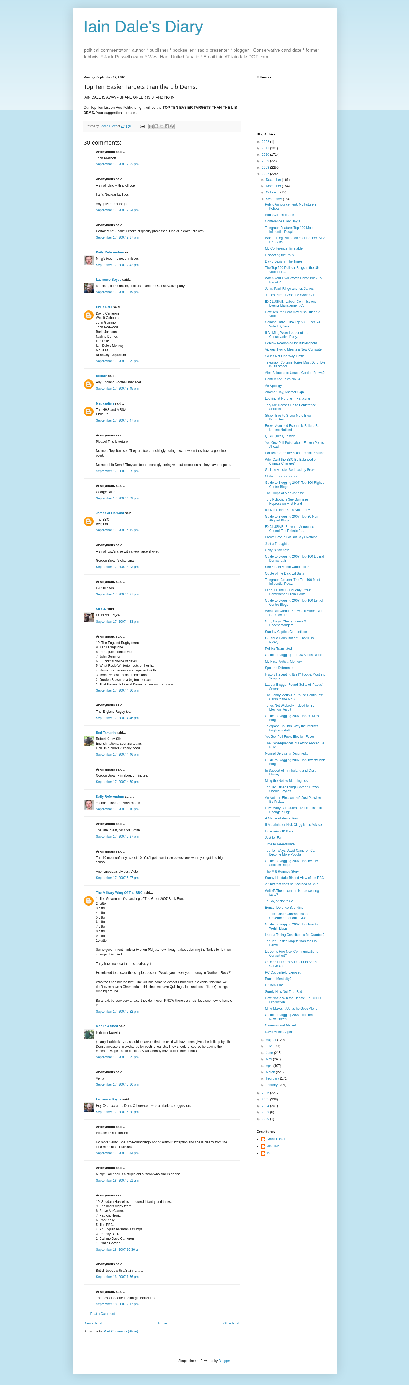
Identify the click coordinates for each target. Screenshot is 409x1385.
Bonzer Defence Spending (284, 907)
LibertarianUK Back (279, 831)
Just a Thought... (277, 544)
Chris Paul (104, 307)
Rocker (101, 376)
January (272, 1085)
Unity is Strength (277, 550)
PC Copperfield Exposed (283, 972)
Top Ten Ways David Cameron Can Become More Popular (290, 852)
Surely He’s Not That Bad (283, 992)
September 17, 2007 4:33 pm (117, 622)
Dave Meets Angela (279, 1032)
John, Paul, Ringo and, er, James (289, 289)
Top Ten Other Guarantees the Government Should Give (287, 916)
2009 (266, 161)
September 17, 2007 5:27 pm (117, 836)
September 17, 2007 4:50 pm (117, 782)
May (269, 1059)
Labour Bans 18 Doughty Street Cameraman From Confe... (288, 592)
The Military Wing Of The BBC (119, 893)
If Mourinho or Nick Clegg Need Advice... (294, 825)
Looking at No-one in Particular (287, 398)
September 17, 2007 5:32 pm (117, 1012)
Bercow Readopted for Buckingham (291, 343)
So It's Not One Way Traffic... (286, 356)
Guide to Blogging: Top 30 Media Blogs (293, 655)
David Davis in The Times (283, 261)
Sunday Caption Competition (286, 632)
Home (162, 1323)
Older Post (231, 1323)
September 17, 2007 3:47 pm (117, 420)
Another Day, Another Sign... (285, 392)
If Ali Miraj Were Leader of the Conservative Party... (286, 334)
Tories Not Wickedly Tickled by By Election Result (289, 707)
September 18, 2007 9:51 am (117, 1180)
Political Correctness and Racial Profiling (294, 453)
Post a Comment (102, 1314)
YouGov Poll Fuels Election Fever (289, 737)
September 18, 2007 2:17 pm (117, 1304)
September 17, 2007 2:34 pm (117, 210)
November (274, 186)
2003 (266, 1112)
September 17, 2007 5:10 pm (117, 809)
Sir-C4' (101, 609)
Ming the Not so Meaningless (286, 781)
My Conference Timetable (284, 248)
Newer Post (93, 1323)
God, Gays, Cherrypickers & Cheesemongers (285, 623)
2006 (266, 1093)
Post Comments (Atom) (121, 1331)
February (273, 1078)
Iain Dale (273, 1146)
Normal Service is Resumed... (287, 753)
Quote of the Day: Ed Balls (284, 573)
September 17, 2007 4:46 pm (117, 718)
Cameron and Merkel (280, 1025)
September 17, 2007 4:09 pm (117, 498)
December (274, 180)
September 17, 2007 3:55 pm (117, 471)
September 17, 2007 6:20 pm (117, 1112)
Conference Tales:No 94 (282, 379)
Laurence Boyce (109, 280)
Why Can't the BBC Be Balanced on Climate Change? (291, 461)
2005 (266, 1099)
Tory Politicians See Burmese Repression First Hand (286, 501)
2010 (266, 155)
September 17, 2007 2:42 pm (117, 265)
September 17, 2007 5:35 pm (117, 1057)
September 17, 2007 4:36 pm (117, 690)
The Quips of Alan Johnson (284, 493)
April (269, 1066)
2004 (266, 1106)
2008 (266, 168)
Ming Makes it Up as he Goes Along (291, 1008)
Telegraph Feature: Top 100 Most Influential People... (289, 230)
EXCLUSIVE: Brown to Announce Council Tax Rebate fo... (289, 528)
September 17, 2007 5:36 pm (117, 1084)
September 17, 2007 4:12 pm (117, 530)
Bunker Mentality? (278, 979)
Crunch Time (274, 985)
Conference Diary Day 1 (282, 221)
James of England (110, 513)
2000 (266, 1119)
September (274, 199)
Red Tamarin (106, 733)
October (272, 192)
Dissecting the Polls (279, 255)
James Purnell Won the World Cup (290, 295)
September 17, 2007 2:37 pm (117, 237)
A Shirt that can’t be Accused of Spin (291, 884)
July (269, 1046)
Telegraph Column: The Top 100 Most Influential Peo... (292, 582)
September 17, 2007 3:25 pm (117, 361)
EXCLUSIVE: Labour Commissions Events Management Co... (290, 303)
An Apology (273, 386)
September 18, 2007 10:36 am (118, 1250)
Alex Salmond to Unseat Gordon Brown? (294, 373)
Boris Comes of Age (279, 215)
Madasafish (105, 403)
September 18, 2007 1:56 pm (117, 1277)
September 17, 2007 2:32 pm (117, 164)
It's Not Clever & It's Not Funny (287, 510)
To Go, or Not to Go (279, 901)
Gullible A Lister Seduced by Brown (290, 470)
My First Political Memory (283, 661)
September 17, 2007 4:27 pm (117, 594)
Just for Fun (273, 838)
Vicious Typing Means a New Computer (294, 349)
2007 (266, 174)
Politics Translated (278, 649)
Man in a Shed (107, 1026)
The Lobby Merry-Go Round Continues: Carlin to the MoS (294, 697)
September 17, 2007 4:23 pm (117, 567)
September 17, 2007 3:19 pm (117, 292)
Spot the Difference (279, 668)
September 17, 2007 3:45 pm (117, 388)
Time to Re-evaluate (280, 844)
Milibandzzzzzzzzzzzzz (282, 476)
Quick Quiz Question (280, 436)
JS (268, 1153)
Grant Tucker (276, 1139)
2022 (266, 142)
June (270, 1053)
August (271, 1040)
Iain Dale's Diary (143, 26)
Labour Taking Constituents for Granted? (294, 935)
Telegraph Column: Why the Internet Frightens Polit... (291, 728)
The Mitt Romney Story (282, 871)
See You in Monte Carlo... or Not (288, 567)
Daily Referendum (110, 252)
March (271, 1072)
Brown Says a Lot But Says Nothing (291, 537)
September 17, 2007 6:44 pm (117, 1153)
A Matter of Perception (281, 818)
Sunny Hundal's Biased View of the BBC (294, 878)
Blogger (224, 1361)
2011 (266, 148)
